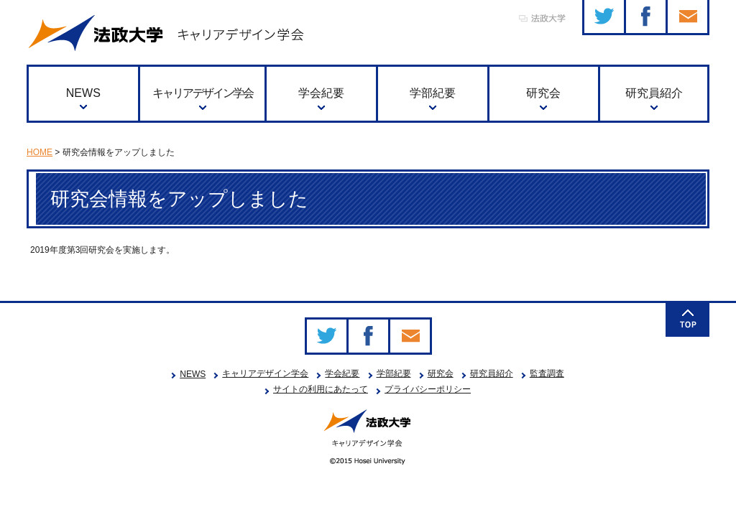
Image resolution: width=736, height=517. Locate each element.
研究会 (543, 93)
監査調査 (547, 373)
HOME (39, 152)
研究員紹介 (654, 93)
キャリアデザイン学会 (202, 93)
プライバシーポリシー (428, 389)
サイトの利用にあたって (320, 389)
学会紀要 (321, 93)
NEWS (83, 93)
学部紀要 (433, 93)
